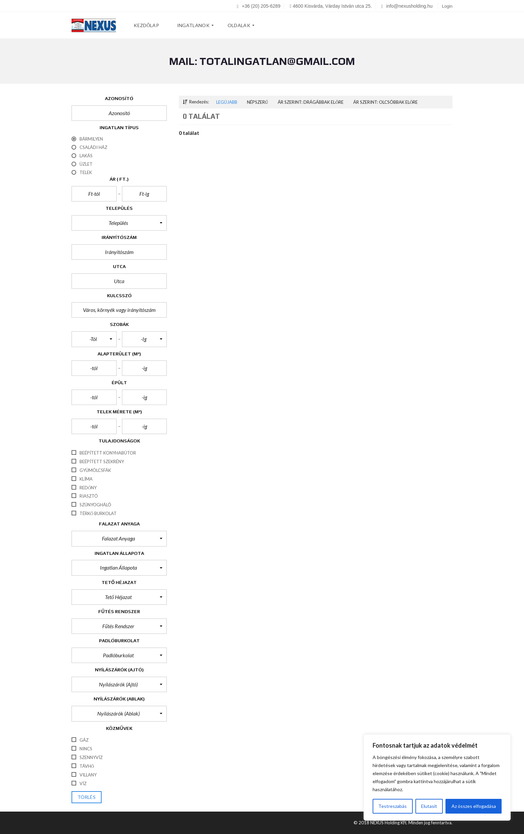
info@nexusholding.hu (407, 6)
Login (447, 6)
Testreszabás (392, 806)
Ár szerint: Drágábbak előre (310, 102)
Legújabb (226, 102)
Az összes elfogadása (473, 806)
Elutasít (429, 806)
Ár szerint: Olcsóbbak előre (385, 102)
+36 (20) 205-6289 (259, 6)
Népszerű (257, 102)
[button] (119, 223)
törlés (86, 797)
